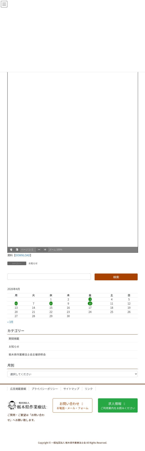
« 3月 (10, 322)
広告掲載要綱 (18, 389)
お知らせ (33, 263)
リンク (89, 389)
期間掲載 (14, 338)
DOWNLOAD (22, 255)
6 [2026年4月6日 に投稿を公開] (16, 303)
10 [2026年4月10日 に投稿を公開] (90, 303)
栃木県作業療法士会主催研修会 (27, 354)
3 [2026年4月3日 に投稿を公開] (90, 299)
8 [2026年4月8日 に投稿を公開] (51, 303)
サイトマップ (71, 389)
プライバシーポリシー (45, 389)
